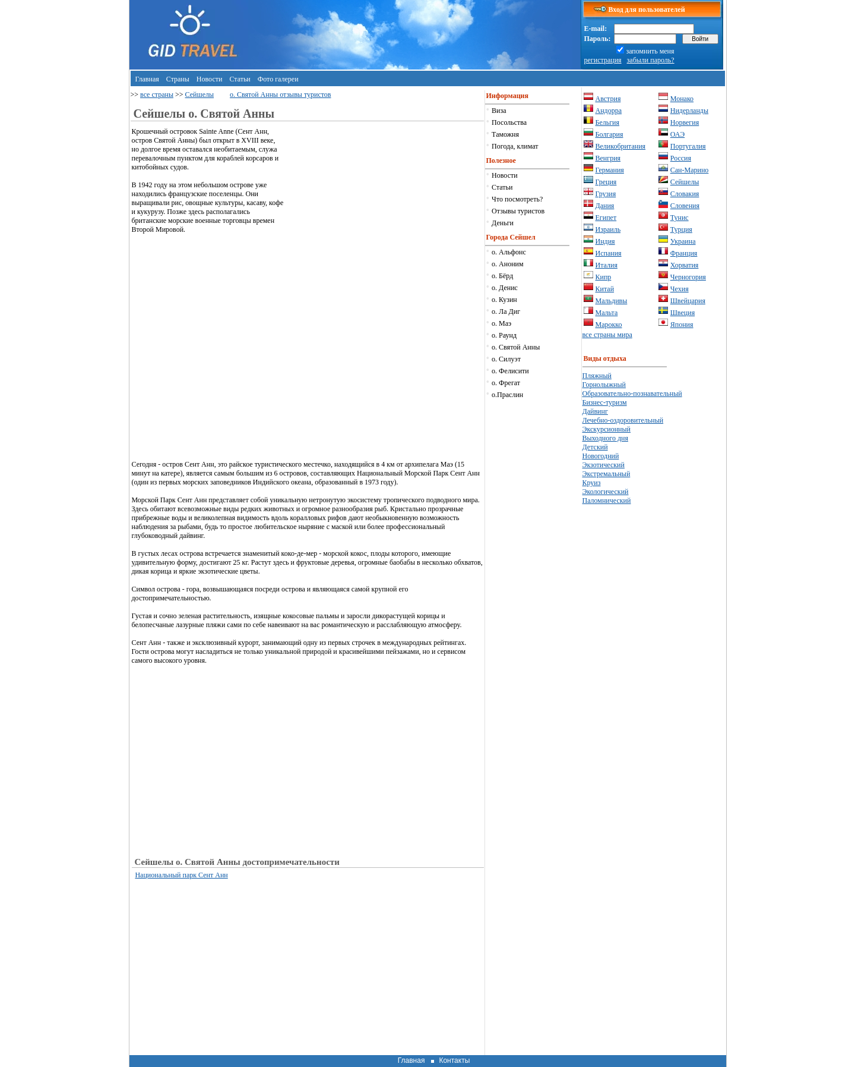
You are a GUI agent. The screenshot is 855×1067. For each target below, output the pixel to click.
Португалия (688, 146)
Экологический (605, 491)
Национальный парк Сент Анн (181, 875)
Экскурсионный (606, 429)
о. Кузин (504, 299)
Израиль (608, 229)
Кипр (604, 277)
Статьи (239, 79)
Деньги (503, 223)
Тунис (679, 217)
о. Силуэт (506, 359)
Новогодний (600, 456)
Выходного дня (605, 438)
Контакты (454, 1060)
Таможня (505, 134)
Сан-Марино (689, 170)
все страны (156, 94)
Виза (499, 110)
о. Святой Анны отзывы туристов (280, 94)
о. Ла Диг (506, 311)
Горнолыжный (604, 384)
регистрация (603, 60)
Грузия (606, 194)
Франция (684, 253)
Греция (606, 182)
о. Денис (505, 288)
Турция (681, 229)
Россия (680, 158)
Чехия (679, 289)
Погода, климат (515, 146)
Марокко (609, 324)
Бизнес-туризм (604, 402)
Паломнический (606, 500)
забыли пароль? (650, 60)
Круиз (591, 483)
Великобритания (621, 146)
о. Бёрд (502, 276)
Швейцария (687, 301)
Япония (682, 324)
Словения (684, 206)
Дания (605, 206)
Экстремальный (606, 474)
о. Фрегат (506, 383)
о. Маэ (501, 323)
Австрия (608, 99)
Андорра (609, 110)
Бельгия (608, 122)
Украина (683, 241)
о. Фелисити (510, 371)
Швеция (682, 313)
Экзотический (603, 465)
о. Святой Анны (516, 347)
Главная (147, 79)
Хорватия (684, 265)
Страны (177, 79)
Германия (610, 170)
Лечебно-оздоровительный (623, 420)
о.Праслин (507, 395)
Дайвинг (595, 411)
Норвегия (684, 122)
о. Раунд (504, 335)
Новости (210, 79)
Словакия (684, 194)
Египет (606, 217)
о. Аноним (508, 264)
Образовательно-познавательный (632, 393)
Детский (595, 447)
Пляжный (597, 376)
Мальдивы (612, 301)
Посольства (509, 122)
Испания (609, 253)
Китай (605, 289)
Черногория (688, 277)
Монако (682, 99)
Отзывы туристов (518, 211)
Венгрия (608, 158)
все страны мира (607, 335)
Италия (607, 265)
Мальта (607, 313)
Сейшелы (199, 94)
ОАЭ (677, 134)
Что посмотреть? (517, 199)
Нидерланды (689, 110)
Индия (605, 241)
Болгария (609, 134)
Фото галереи (278, 79)
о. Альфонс (509, 252)
